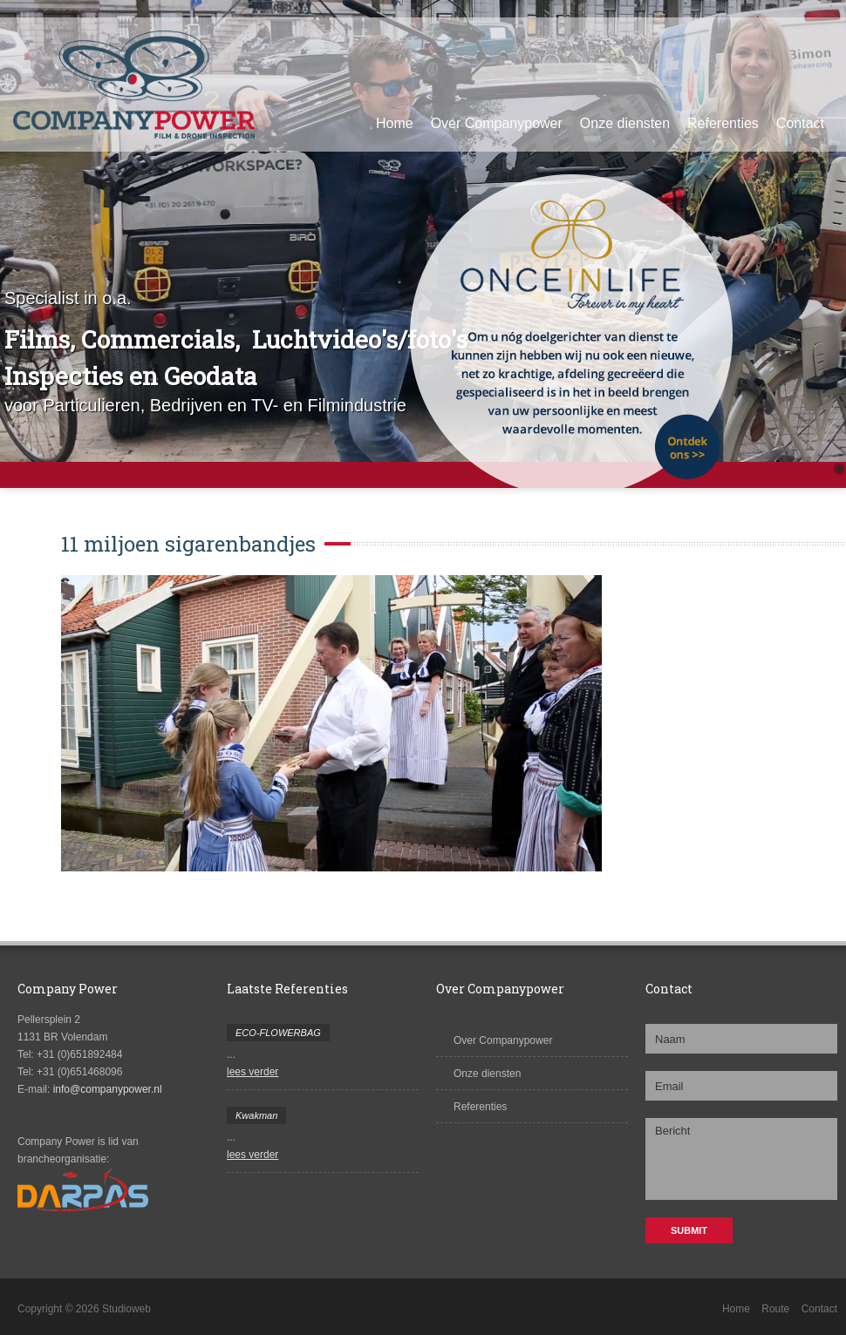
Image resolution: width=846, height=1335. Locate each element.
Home (394, 123)
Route (775, 1309)
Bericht (741, 1159)
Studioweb (126, 1309)
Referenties (723, 123)
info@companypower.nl (107, 1089)
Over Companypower (497, 123)
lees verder (252, 1072)
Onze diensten (625, 123)
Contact (800, 123)
